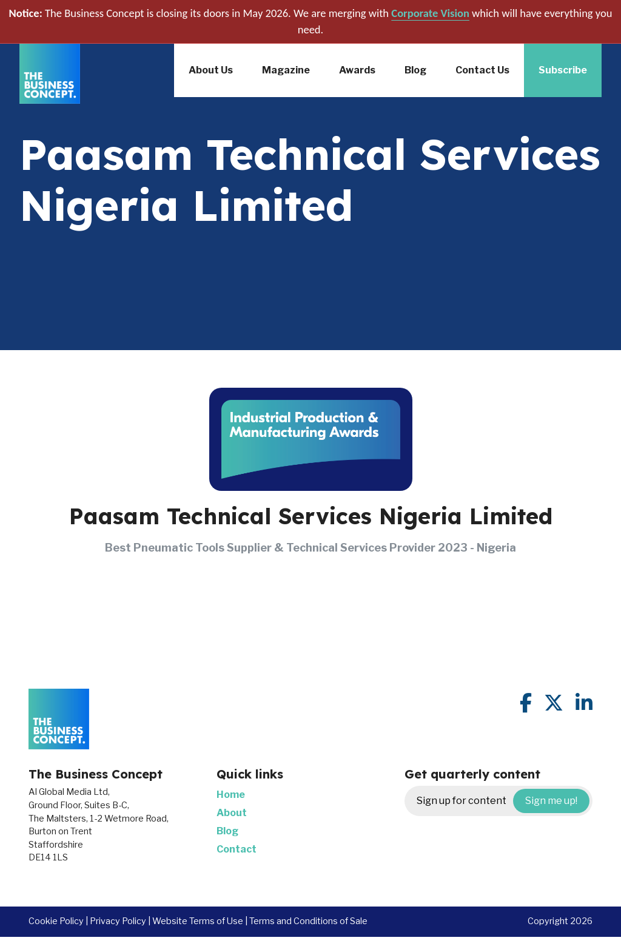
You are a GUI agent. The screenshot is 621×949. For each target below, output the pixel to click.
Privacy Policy (118, 921)
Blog (415, 70)
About (232, 813)
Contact (237, 849)
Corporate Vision (430, 13)
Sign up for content (503, 801)
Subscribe (563, 70)
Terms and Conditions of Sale (308, 921)
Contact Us (482, 70)
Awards (357, 70)
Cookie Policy (56, 921)
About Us (211, 70)
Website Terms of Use (197, 921)
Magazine (286, 70)
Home (231, 794)
